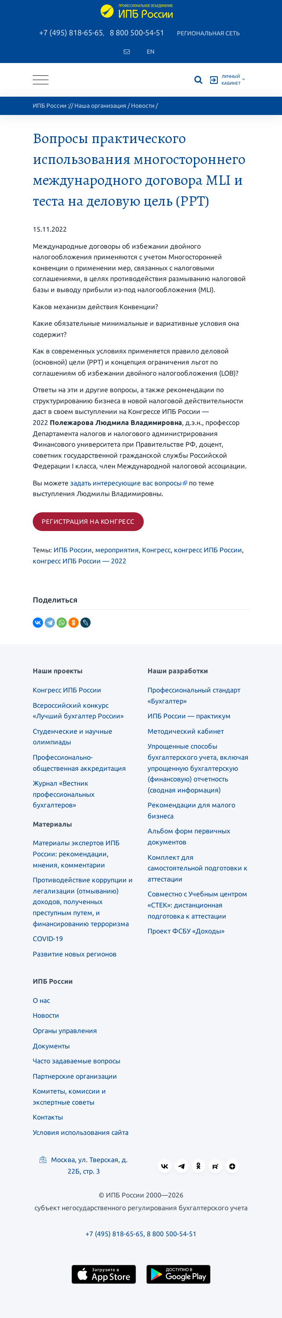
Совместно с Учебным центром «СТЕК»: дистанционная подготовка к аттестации (197, 904)
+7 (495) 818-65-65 (71, 32)
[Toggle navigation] (40, 80)
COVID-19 (48, 938)
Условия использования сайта (80, 1132)
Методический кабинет (186, 731)
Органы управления (65, 1030)
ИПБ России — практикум (189, 716)
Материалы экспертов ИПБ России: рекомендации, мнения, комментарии (76, 853)
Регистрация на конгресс (88, 521)
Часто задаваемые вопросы (76, 1061)
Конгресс (156, 550)
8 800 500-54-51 (137, 32)
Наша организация (100, 105)
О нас (41, 1000)
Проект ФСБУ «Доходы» (186, 931)
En (150, 51)
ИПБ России (49, 105)
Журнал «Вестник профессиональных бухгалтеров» (63, 794)
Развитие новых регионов (75, 954)
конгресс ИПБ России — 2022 (79, 561)
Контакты (48, 1117)
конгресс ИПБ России (208, 550)
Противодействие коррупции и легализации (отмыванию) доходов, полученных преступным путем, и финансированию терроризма (83, 901)
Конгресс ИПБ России (67, 690)
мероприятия (117, 550)
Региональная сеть (208, 33)
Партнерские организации (75, 1076)
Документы (51, 1046)
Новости (142, 105)
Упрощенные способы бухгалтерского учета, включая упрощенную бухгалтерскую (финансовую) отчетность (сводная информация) (198, 767)
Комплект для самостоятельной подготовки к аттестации (198, 868)
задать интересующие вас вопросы (126, 483)
